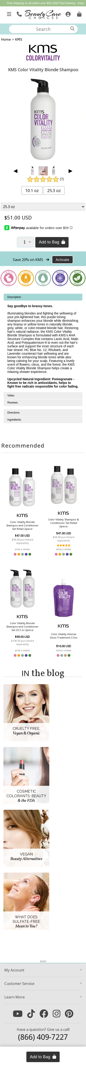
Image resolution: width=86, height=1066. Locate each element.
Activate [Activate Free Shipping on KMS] (62, 259)
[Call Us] (18, 13)
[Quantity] (25, 242)
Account (14, 970)
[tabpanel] (43, 343)
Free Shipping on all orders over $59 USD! (33, 3)
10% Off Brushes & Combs (50, 8)
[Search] (72, 28)
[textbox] (43, 29)
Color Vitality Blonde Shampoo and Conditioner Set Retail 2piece (22, 525)
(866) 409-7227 (43, 1037)
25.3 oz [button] (54, 190)
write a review (22, 549)
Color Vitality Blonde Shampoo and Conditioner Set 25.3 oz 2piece (22, 626)
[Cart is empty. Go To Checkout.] (79, 13)
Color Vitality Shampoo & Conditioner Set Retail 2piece (63, 523)
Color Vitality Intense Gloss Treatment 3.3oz (64, 635)
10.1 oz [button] (32, 190)
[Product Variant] (43, 207)
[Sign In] (67, 13)
